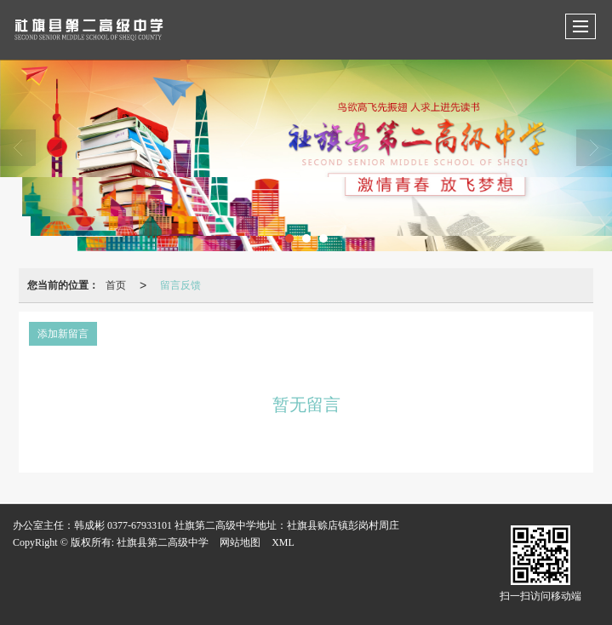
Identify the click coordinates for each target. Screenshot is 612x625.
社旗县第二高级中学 (163, 542)
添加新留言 (63, 334)
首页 (116, 285)
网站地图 (240, 542)
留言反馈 (180, 285)
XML (283, 542)
